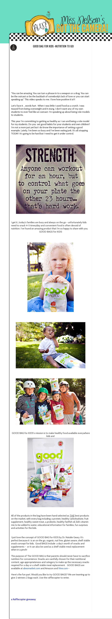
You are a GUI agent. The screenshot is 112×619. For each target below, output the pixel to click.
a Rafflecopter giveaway (23, 599)
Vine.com (63, 568)
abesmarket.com (31, 568)
